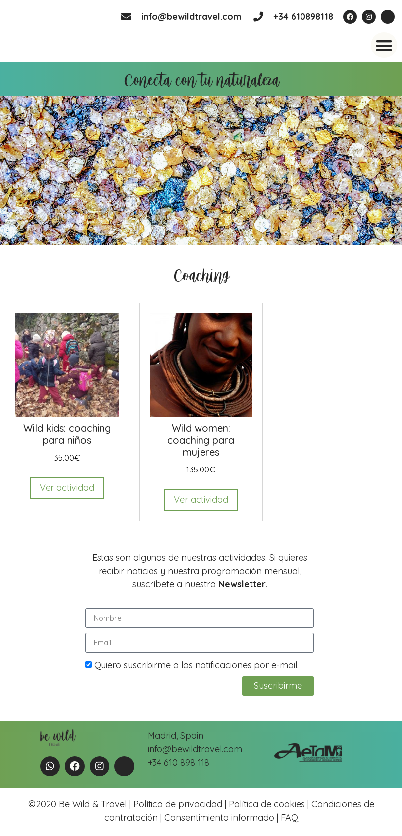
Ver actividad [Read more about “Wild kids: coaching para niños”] (67, 487)
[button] (384, 45)
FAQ (288, 817)
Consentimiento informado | (221, 817)
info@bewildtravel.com (191, 16)
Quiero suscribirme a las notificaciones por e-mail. (196, 665)
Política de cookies (267, 804)
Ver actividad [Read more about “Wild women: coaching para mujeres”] (201, 499)
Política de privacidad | (181, 804)
